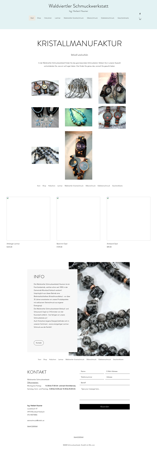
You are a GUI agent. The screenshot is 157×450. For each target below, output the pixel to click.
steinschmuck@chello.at (35, 420)
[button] (140, 19)
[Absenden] (105, 406)
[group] (78, 222)
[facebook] (140, 14)
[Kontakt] (39, 342)
